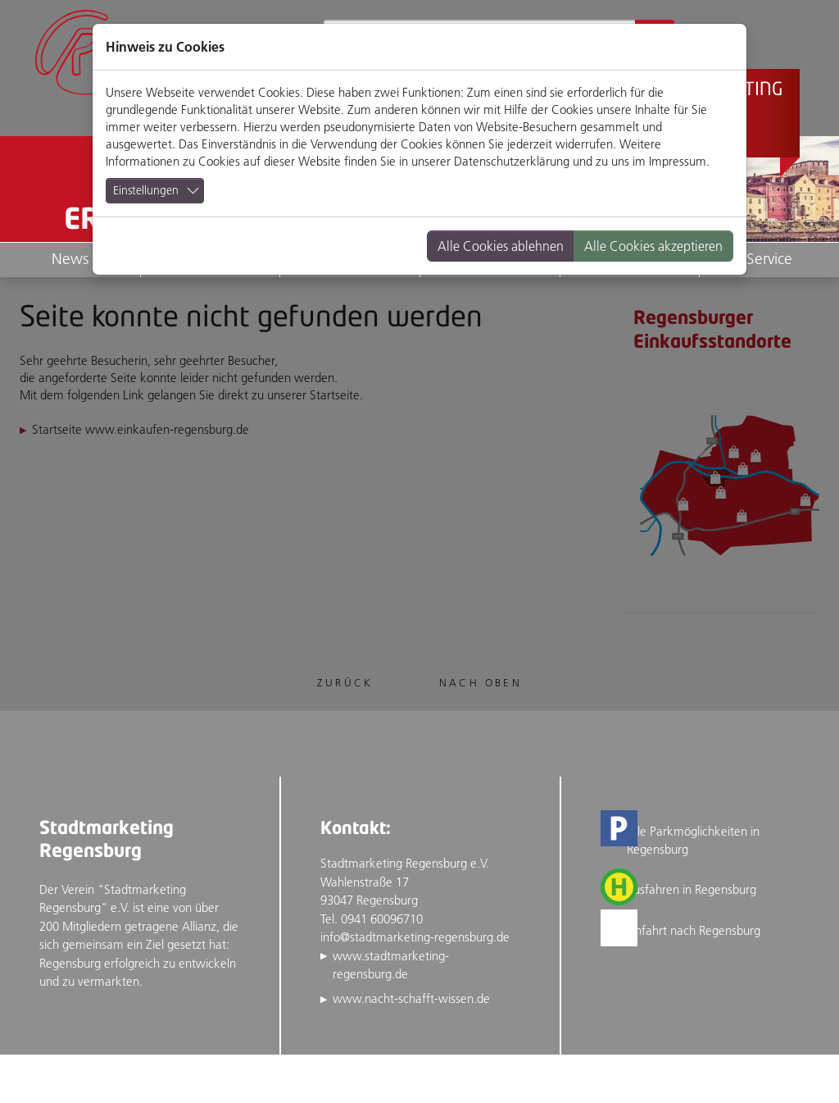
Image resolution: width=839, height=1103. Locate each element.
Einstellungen (146, 190)
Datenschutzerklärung (511, 161)
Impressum (677, 161)
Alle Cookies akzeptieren (653, 246)
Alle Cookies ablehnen (501, 246)
